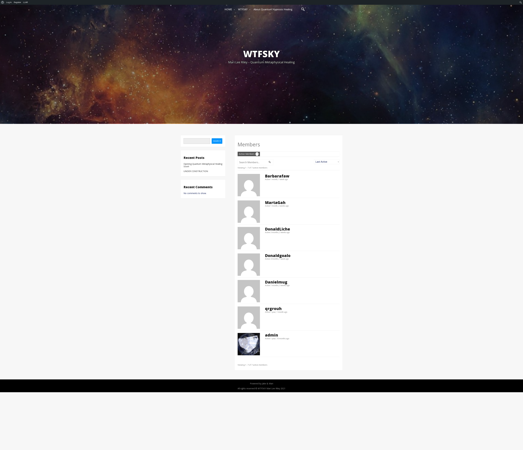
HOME (228, 9)
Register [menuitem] (17, 2)
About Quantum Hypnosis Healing (273, 9)
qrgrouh (273, 308)
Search (217, 141)
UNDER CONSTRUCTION (196, 171)
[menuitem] (2, 2)
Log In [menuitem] (9, 2)
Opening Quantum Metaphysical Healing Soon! (203, 165)
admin (271, 335)
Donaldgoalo (277, 255)
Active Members (249, 154)
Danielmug (276, 282)
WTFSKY (242, 9)
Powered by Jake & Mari (261, 383)
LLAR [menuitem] (25, 2)
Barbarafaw (277, 176)
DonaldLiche (277, 229)
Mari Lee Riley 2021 (275, 388)
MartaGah (275, 202)
